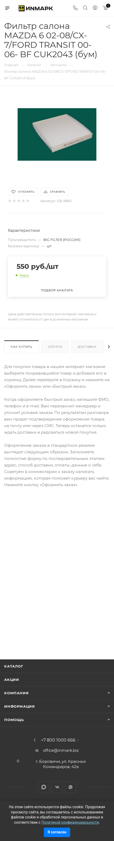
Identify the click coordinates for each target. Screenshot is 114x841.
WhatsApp (70, 787)
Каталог (13, 666)
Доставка (87, 347)
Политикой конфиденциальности (70, 822)
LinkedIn (43, 787)
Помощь (14, 720)
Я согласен (57, 832)
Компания (16, 693)
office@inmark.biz (61, 750)
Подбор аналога (57, 290)
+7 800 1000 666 (58, 740)
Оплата (55, 347)
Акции (11, 679)
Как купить (21, 347)
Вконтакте (57, 787)
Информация (19, 706)
